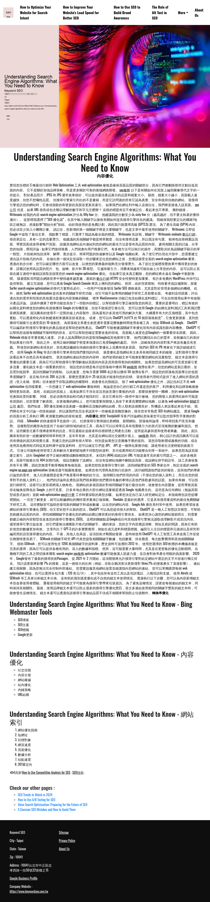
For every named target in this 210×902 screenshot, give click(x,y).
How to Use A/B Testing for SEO (36, 799)
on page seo (25, 469)
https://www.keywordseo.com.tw (29, 891)
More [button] (181, 12)
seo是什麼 (68, 494)
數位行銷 (188, 234)
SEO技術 (78, 772)
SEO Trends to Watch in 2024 (35, 794)
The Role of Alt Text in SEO (160, 12)
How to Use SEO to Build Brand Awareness (127, 12)
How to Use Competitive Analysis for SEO (46, 772)
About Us (199, 12)
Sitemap (63, 832)
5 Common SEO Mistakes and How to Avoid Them (47, 809)
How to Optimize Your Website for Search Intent (35, 12)
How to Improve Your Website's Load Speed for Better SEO (81, 12)
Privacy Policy (67, 840)
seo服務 (124, 189)
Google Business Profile (23, 878)
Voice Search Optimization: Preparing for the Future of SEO (52, 804)
